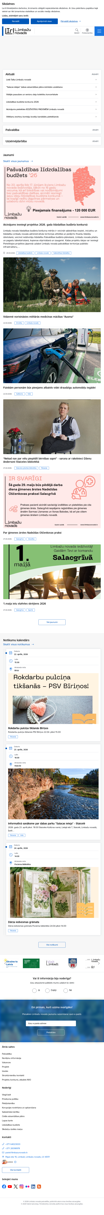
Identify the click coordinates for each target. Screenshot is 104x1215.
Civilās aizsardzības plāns (13, 1116)
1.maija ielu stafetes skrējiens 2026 (24, 603)
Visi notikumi (52, 944)
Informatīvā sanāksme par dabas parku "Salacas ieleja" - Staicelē (46, 823)
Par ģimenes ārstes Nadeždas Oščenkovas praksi (32, 532)
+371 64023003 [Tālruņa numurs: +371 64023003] (12, 1144)
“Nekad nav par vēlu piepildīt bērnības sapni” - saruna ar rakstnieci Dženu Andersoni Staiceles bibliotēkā (47, 460)
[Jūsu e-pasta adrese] (51, 1023)
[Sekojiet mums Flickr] (27, 1186)
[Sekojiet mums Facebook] (4, 1187)
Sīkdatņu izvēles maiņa (12, 1129)
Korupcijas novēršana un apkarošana (19, 1107)
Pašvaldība (7, 1054)
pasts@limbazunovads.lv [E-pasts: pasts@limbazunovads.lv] (16, 1152)
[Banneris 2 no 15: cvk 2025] (31, 963)
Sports (30, 610)
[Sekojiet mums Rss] (39, 1186)
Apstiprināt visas (44, 21)
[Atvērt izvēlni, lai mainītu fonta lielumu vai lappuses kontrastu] (87, 31)
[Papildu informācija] (15, 1162)
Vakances (6, 1062)
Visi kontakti (15, 1170)
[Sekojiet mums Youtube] (10, 1186)
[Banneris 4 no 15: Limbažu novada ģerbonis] (73, 963)
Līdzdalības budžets (25, 253)
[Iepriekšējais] (5, 963)
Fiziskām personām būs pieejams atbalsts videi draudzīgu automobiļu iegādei (49, 387)
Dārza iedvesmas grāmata (23, 922)
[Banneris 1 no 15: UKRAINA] (10, 963)
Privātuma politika (10, 1099)
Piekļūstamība (8, 1103)
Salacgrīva (20, 539)
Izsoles (5, 1071)
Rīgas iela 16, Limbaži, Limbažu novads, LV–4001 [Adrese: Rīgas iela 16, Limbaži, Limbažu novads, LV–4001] (27, 1157)
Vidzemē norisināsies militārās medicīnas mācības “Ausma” (38, 316)
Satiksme (19, 394)
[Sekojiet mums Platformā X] (16, 1187)
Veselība (31, 539)
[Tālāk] (99, 963)
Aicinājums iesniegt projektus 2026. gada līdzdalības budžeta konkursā (45, 224)
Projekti (5, 1066)
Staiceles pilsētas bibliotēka (26, 468)
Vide (29, 394)
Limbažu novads (43, 253)
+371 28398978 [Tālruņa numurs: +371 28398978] (12, 1148)
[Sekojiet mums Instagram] (22, 1186)
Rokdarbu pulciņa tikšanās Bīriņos (28, 728)
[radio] (36, 990)
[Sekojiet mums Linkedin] (33, 1187)
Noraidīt (15, 21)
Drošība (19, 323)
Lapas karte (7, 1120)
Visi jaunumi (52, 622)
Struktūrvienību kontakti (13, 1075)
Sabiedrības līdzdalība (61, 253)
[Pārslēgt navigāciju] (99, 31)
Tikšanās (44, 468)
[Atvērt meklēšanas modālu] (77, 31)
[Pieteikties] (50, 1032)
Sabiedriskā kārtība (10, 1112)
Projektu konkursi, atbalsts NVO (16, 1079)
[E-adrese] (7, 1162)
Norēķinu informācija (11, 1058)
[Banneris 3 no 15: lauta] (52, 963)
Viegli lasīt (6, 1094)
